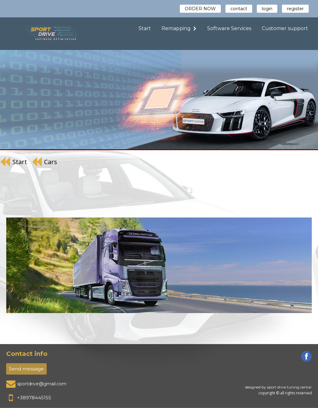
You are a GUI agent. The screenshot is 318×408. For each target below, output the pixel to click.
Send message (26, 369)
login (267, 8)
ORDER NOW (200, 8)
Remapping (179, 28)
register (295, 8)
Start (145, 28)
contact (238, 8)
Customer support (285, 28)
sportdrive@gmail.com (41, 384)
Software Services (229, 28)
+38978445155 (34, 398)
